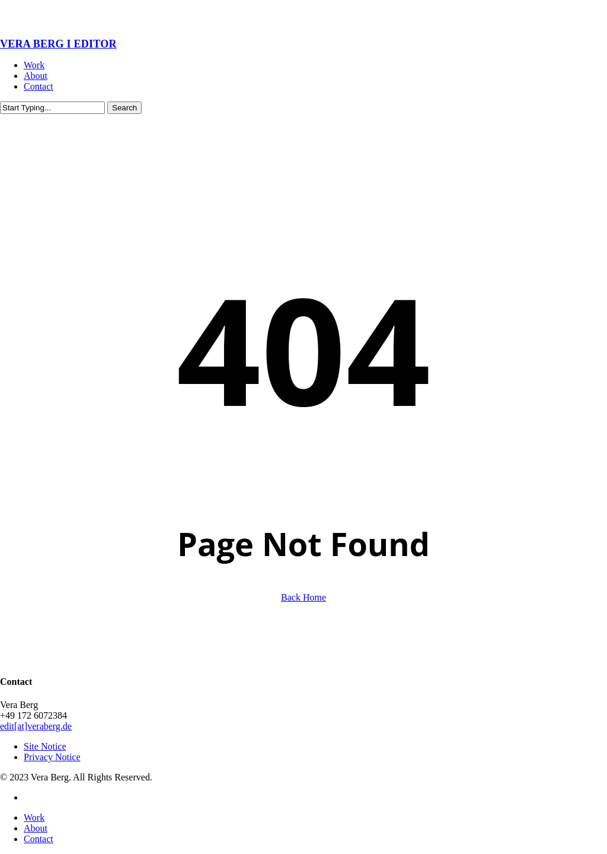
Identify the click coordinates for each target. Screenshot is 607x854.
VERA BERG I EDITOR (58, 44)
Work (34, 817)
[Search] (52, 107)
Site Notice (45, 746)
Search (124, 107)
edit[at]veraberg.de (36, 726)
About (35, 828)
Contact (38, 839)
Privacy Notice (52, 757)
